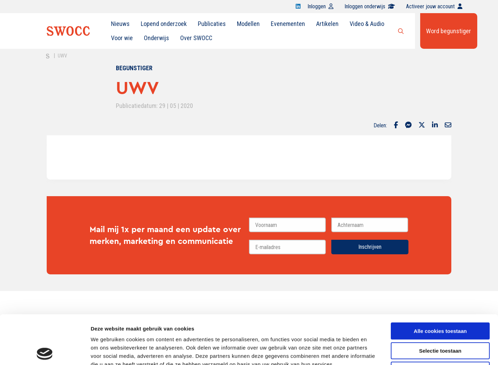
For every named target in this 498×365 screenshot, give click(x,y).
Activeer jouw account (434, 6)
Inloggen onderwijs (369, 6)
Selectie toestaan (440, 302)
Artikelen (327, 23)
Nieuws (120, 23)
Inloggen (320, 6)
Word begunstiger (448, 31)
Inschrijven (369, 247)
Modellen (248, 23)
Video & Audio (367, 23)
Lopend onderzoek (164, 23)
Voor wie (122, 38)
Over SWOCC (196, 38)
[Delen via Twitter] (421, 125)
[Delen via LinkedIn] (435, 125)
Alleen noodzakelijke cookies (440, 321)
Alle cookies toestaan (440, 282)
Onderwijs (156, 38)
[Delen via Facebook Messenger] (408, 125)
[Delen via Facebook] (396, 125)
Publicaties (212, 23)
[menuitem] (120, 24)
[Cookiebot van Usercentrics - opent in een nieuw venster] (45, 351)
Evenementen (288, 23)
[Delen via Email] (448, 125)
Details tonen (373, 351)
